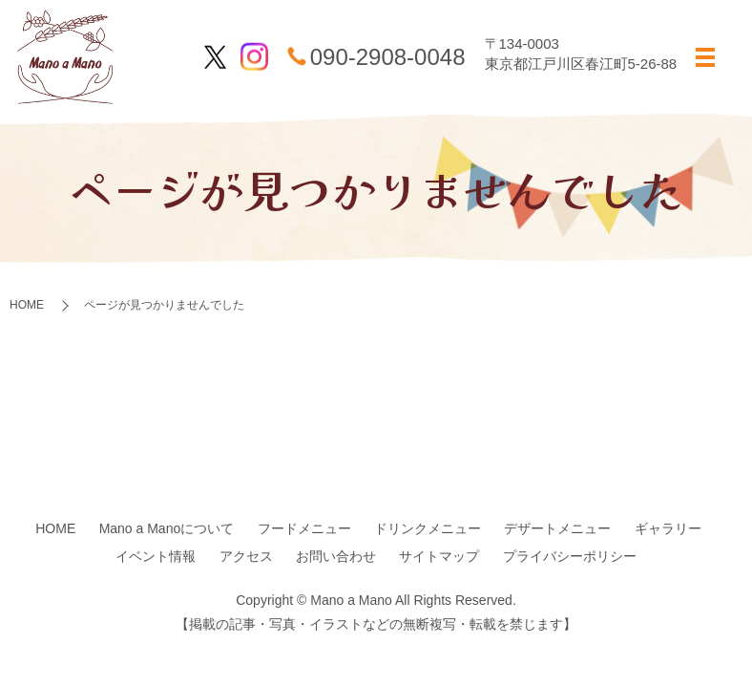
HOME (27, 305)
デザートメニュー (557, 528)
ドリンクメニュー (427, 528)
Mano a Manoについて (167, 528)
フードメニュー (304, 528)
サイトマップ (439, 556)
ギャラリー (668, 528)
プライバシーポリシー (570, 556)
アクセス (246, 556)
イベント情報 (155, 556)
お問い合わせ (336, 556)
